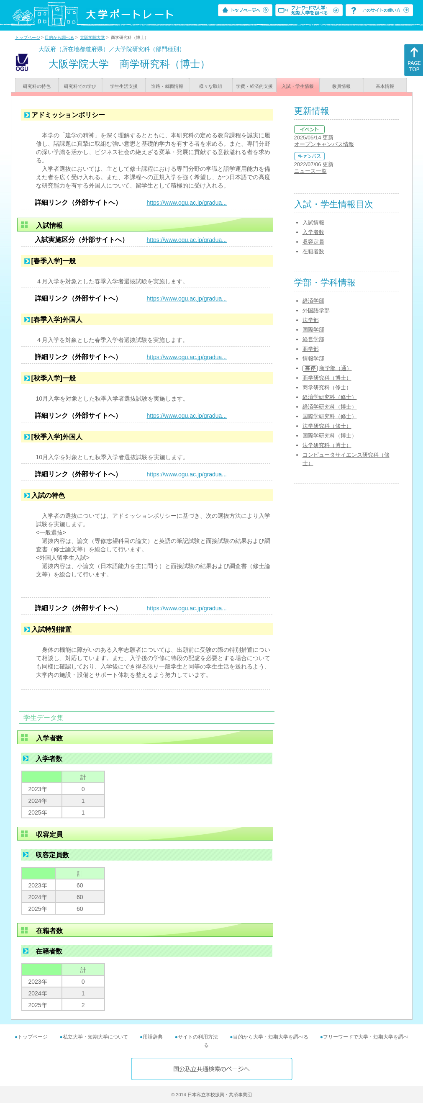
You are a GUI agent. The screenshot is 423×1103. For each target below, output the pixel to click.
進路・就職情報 (167, 86)
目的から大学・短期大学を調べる (270, 1037)
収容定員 (313, 242)
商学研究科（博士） (327, 378)
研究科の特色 (37, 86)
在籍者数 (313, 251)
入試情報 (313, 222)
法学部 (311, 320)
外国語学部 (316, 310)
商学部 (311, 349)
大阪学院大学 (92, 37)
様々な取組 (210, 86)
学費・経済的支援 (254, 86)
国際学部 (313, 330)
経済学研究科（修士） (330, 397)
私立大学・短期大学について (95, 1037)
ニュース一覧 (310, 171)
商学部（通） (335, 368)
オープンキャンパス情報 (324, 144)
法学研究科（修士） (327, 426)
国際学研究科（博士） (330, 435)
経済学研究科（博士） (330, 407)
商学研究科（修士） (327, 387)
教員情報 (341, 86)
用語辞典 (153, 1037)
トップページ (27, 37)
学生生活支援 (124, 86)
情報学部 (313, 358)
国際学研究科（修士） (330, 416)
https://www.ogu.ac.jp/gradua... (187, 202)
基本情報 (385, 86)
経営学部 (313, 339)
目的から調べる (59, 37)
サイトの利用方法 (198, 1037)
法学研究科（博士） (327, 445)
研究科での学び (80, 86)
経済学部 (313, 301)
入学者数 (313, 232)
